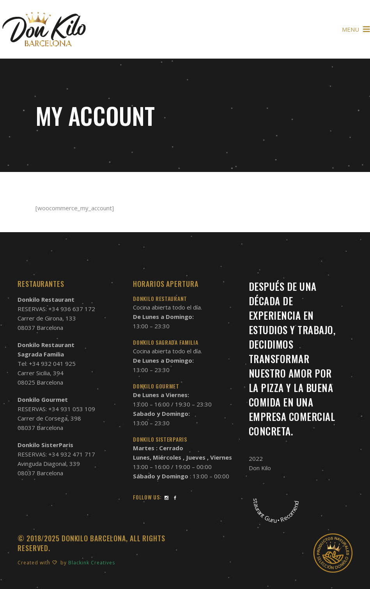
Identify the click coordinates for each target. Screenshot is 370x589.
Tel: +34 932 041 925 (47, 363)
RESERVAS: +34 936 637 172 (56, 309)
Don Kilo (260, 468)
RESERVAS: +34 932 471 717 (56, 454)
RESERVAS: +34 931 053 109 (56, 409)
